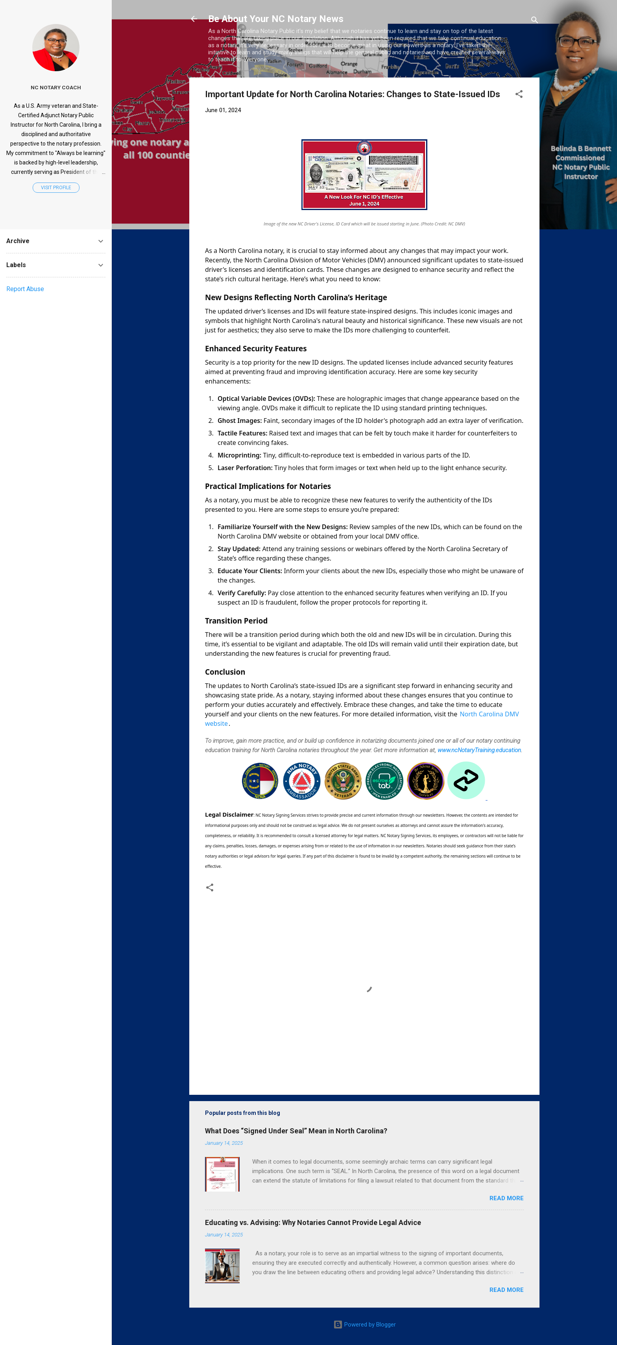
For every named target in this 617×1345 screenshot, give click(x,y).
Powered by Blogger (364, 1324)
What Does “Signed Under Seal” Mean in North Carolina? (296, 1131)
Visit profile (56, 187)
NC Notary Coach (56, 87)
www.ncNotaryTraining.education (479, 750)
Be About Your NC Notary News (276, 18)
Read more (507, 1198)
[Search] (534, 21)
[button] (519, 95)
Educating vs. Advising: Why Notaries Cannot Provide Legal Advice (313, 1222)
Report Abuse (25, 289)
